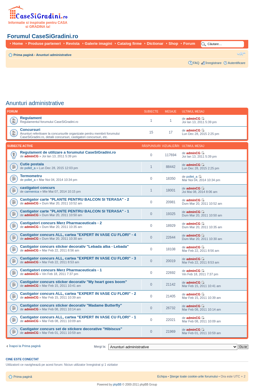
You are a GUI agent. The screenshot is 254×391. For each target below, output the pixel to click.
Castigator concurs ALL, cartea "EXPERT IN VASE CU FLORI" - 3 (78, 258)
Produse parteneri (44, 43)
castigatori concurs (37, 187)
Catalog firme (129, 43)
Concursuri (30, 129)
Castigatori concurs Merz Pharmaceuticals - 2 (61, 223)
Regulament (31, 118)
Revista (72, 43)
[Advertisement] (110, 82)
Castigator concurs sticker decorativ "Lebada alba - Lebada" (74, 246)
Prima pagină (23, 55)
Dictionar (155, 43)
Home (17, 43)
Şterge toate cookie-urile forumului (194, 376)
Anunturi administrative (53, 55)
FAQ (196, 63)
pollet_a (30, 168)
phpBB (117, 384)
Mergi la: (100, 346)
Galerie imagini (98, 43)
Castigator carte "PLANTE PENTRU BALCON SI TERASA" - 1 (74, 211)
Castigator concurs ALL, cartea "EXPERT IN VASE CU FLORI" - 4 (78, 235)
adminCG (193, 118)
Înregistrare (214, 63)
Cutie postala (32, 164)
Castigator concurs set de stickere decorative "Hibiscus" (71, 329)
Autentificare (236, 63)
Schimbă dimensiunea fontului (241, 53)
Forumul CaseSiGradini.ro (42, 36)
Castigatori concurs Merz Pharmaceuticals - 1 (61, 270)
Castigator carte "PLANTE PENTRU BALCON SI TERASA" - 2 (74, 199)
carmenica (31, 191)
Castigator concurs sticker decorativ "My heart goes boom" (73, 282)
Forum (189, 43)
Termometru (31, 176)
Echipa (162, 376)
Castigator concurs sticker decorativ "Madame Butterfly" (71, 305)
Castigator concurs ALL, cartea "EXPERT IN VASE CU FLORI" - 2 (78, 293)
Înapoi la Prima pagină (24, 346)
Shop (173, 43)
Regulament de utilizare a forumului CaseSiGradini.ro (68, 152)
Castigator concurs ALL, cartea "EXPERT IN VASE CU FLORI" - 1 (78, 317)
